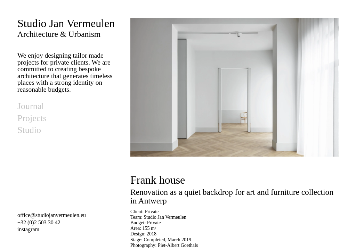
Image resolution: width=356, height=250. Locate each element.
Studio (29, 130)
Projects (32, 118)
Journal (30, 106)
